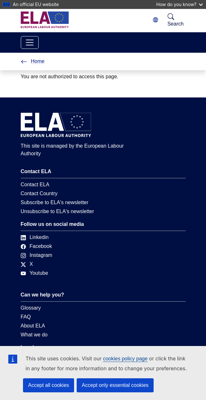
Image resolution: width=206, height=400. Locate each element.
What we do (34, 334)
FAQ (26, 316)
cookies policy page (125, 358)
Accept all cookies (48, 385)
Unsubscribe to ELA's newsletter (57, 211)
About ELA (33, 325)
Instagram (36, 255)
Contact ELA (35, 184)
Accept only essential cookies (115, 385)
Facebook (36, 246)
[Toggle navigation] (30, 42)
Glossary (31, 308)
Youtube (34, 273)
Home (33, 61)
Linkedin (35, 237)
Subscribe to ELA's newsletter (54, 202)
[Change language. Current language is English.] (155, 20)
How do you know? (179, 4)
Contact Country (39, 193)
